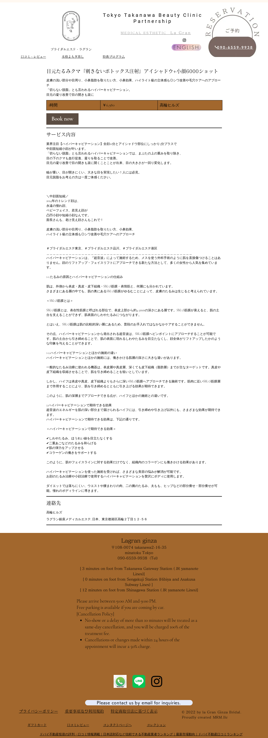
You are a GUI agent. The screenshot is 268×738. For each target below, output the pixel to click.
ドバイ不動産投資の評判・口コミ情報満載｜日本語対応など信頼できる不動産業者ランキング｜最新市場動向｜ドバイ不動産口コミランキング (141, 734)
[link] (62, 119)
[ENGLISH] (186, 47)
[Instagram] (184, 40)
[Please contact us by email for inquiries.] (139, 702)
